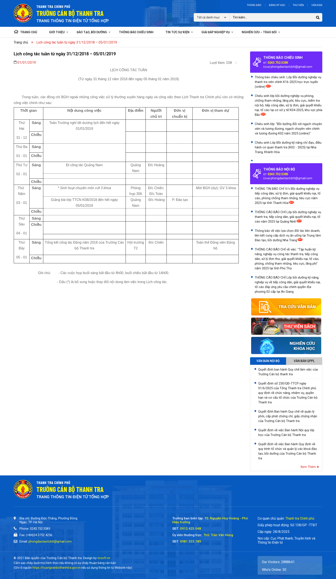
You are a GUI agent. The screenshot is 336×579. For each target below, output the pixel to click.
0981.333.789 (190, 541)
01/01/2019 (26, 62)
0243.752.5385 (278, 62)
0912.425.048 (190, 529)
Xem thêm (309, 467)
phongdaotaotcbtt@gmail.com (291, 66)
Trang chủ (21, 42)
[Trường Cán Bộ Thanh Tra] (129, 532)
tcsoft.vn (104, 558)
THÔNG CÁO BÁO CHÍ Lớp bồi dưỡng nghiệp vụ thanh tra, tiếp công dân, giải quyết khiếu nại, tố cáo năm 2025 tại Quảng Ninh (288, 216)
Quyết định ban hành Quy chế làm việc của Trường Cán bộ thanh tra (288, 372)
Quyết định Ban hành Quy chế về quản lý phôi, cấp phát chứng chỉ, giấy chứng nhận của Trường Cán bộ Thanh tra (287, 416)
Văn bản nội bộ (268, 361)
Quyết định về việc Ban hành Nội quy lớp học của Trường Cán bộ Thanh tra (286, 432)
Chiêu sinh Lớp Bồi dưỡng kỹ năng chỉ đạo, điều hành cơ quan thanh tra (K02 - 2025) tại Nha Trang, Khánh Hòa (288, 147)
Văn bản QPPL (304, 361)
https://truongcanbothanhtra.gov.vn (56, 567)
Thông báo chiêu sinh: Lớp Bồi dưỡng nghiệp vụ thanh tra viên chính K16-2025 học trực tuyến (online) (288, 82)
